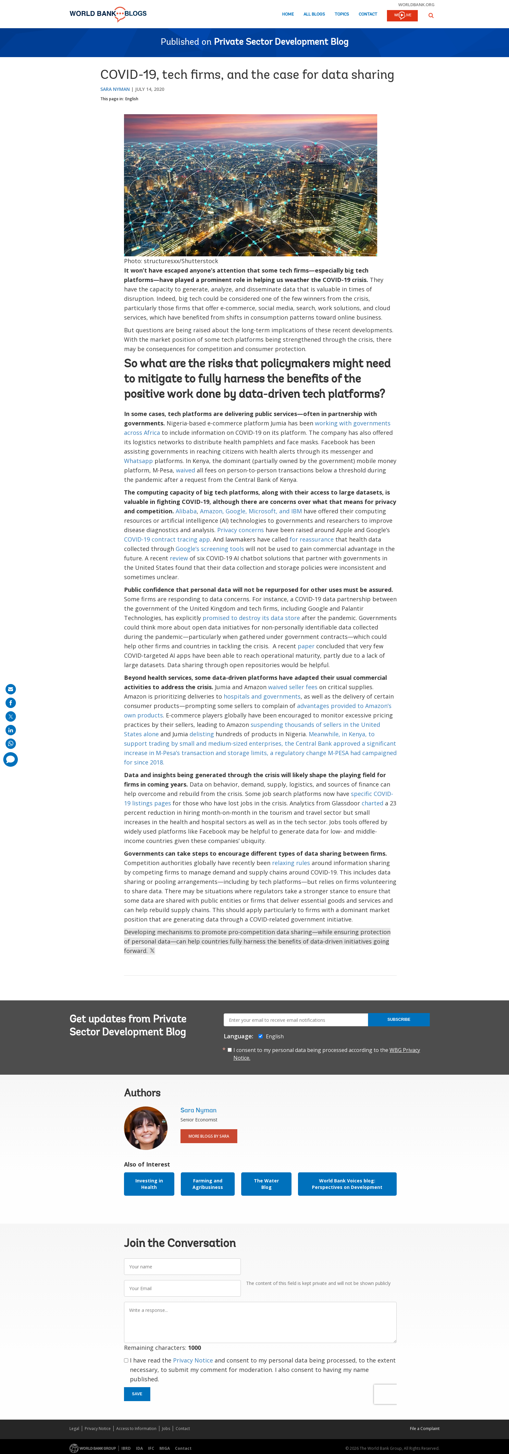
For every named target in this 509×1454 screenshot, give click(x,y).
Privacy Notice (193, 1360)
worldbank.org (416, 4)
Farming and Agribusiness (207, 1184)
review (179, 558)
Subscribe (398, 1019)
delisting (202, 734)
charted (372, 803)
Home (288, 14)
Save (137, 1394)
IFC (151, 1448)
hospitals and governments (262, 696)
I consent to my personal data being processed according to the (326, 1053)
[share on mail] (11, 689)
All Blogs (314, 14)
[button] (431, 15)
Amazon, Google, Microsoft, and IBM (251, 511)
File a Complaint (425, 1428)
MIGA (164, 1448)
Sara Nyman (115, 89)
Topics (342, 14)
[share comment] (10, 759)
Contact (368, 14)
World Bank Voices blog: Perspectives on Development (347, 1184)
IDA (139, 1448)
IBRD (126, 1448)
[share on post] (11, 716)
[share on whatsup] (11, 744)
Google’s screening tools (210, 549)
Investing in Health (149, 1184)
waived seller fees (292, 687)
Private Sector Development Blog (281, 42)
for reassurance (312, 539)
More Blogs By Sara (209, 1136)
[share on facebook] (11, 703)
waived (185, 470)
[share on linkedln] (11, 730)
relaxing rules (291, 863)
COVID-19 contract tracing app (167, 539)
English (131, 99)
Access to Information (136, 1428)
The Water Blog (266, 1184)
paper (306, 646)
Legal (74, 1428)
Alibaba (186, 511)
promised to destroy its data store (251, 618)
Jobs (166, 1428)
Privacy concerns (240, 530)
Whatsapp (138, 461)
